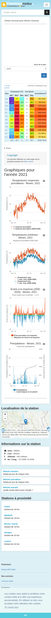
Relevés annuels (25, 488)
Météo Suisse (28, 162)
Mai (6, 112)
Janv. (6, 99)
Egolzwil (25, 517)
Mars (6, 106)
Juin (6, 116)
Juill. (6, 119)
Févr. (6, 102)
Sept (6, 126)
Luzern (25, 543)
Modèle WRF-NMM (8, 570)
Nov (6, 133)
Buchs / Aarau (25, 525)
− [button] (5, 419)
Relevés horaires (25, 472)
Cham (25, 508)
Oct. (6, 130)
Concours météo (7, 581)
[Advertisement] (25, 44)
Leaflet (4, 430)
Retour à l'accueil (17, 4)
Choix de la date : (40, 64)
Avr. (6, 109)
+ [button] (5, 415)
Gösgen (25, 534)
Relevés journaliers (25, 480)
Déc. (6, 137)
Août (6, 123)
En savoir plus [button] (11, 607)
